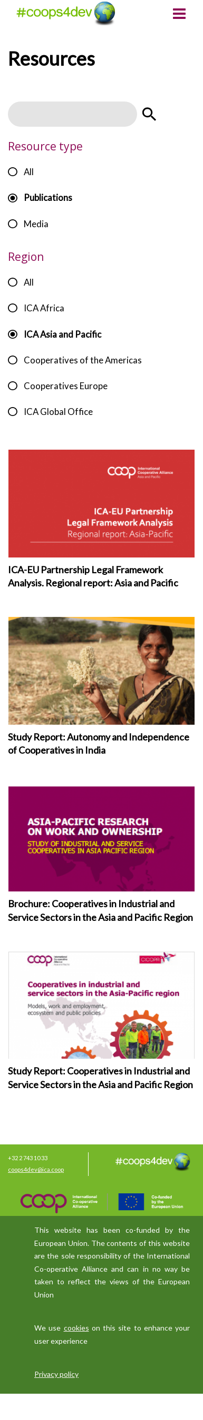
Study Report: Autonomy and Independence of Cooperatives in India (98, 743)
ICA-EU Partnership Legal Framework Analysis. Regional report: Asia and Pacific (93, 576)
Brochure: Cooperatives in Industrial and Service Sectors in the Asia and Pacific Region (100, 910)
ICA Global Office (58, 411)
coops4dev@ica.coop (36, 1169)
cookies (76, 1327)
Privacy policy (56, 1374)
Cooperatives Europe (66, 385)
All (29, 171)
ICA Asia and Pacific (62, 334)
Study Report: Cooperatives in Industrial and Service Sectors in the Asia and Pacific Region (100, 1077)
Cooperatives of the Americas (83, 360)
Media (36, 223)
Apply (149, 114)
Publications (48, 197)
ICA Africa (44, 307)
